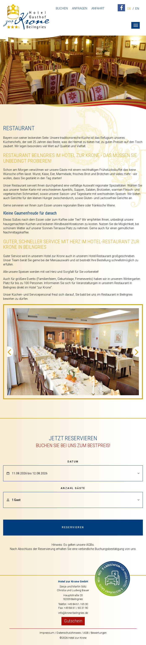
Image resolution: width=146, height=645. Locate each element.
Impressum (47, 632)
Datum (73, 461)
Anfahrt (97, 8)
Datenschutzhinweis (69, 632)
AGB (86, 632)
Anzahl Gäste (73, 488)
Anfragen (79, 8)
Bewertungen (99, 632)
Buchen (62, 8)
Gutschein (73, 621)
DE (129, 8)
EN (137, 8)
